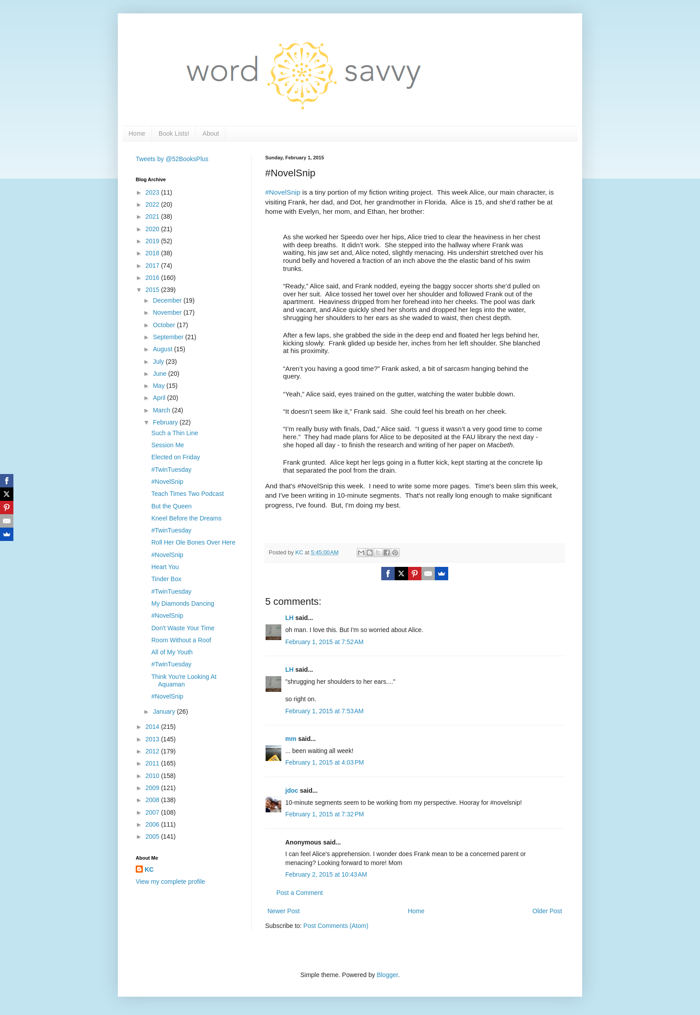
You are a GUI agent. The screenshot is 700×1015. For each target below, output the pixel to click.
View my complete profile (170, 881)
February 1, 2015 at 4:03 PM (324, 762)
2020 (153, 229)
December (168, 300)
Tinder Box (166, 578)
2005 (153, 836)
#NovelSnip (282, 192)
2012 (153, 751)
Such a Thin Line (174, 433)
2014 (153, 726)
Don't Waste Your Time (182, 628)
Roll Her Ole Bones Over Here (193, 542)
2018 (153, 253)
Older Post (547, 911)
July (159, 361)
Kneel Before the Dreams (186, 518)
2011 (153, 763)
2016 (153, 277)
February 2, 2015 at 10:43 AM (326, 874)
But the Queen (171, 506)
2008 (153, 799)
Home (137, 133)
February (166, 422)
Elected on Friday (175, 457)
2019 (153, 241)
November (168, 312)
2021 (153, 216)
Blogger (387, 974)
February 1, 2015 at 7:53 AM (324, 711)
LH (289, 617)
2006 (153, 824)
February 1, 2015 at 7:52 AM (324, 641)
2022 (153, 204)
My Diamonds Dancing (182, 603)
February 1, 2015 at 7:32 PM (324, 814)
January (165, 711)
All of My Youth (172, 652)
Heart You (165, 566)
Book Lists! (173, 133)
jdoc (291, 790)
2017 (153, 265)
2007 (153, 812)
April (160, 397)
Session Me (167, 445)
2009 (153, 787)
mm (290, 738)
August (163, 349)
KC (149, 869)
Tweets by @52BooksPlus (172, 158)
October (165, 325)
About (211, 133)
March (162, 410)
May (159, 385)
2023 (153, 192)
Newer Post (283, 911)
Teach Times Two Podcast (187, 493)
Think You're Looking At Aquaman (184, 680)
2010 (153, 775)
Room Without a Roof (181, 640)
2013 (153, 739)
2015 (153, 289)
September (169, 337)
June (160, 373)
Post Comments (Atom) (336, 925)
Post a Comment (299, 892)
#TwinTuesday (171, 469)
